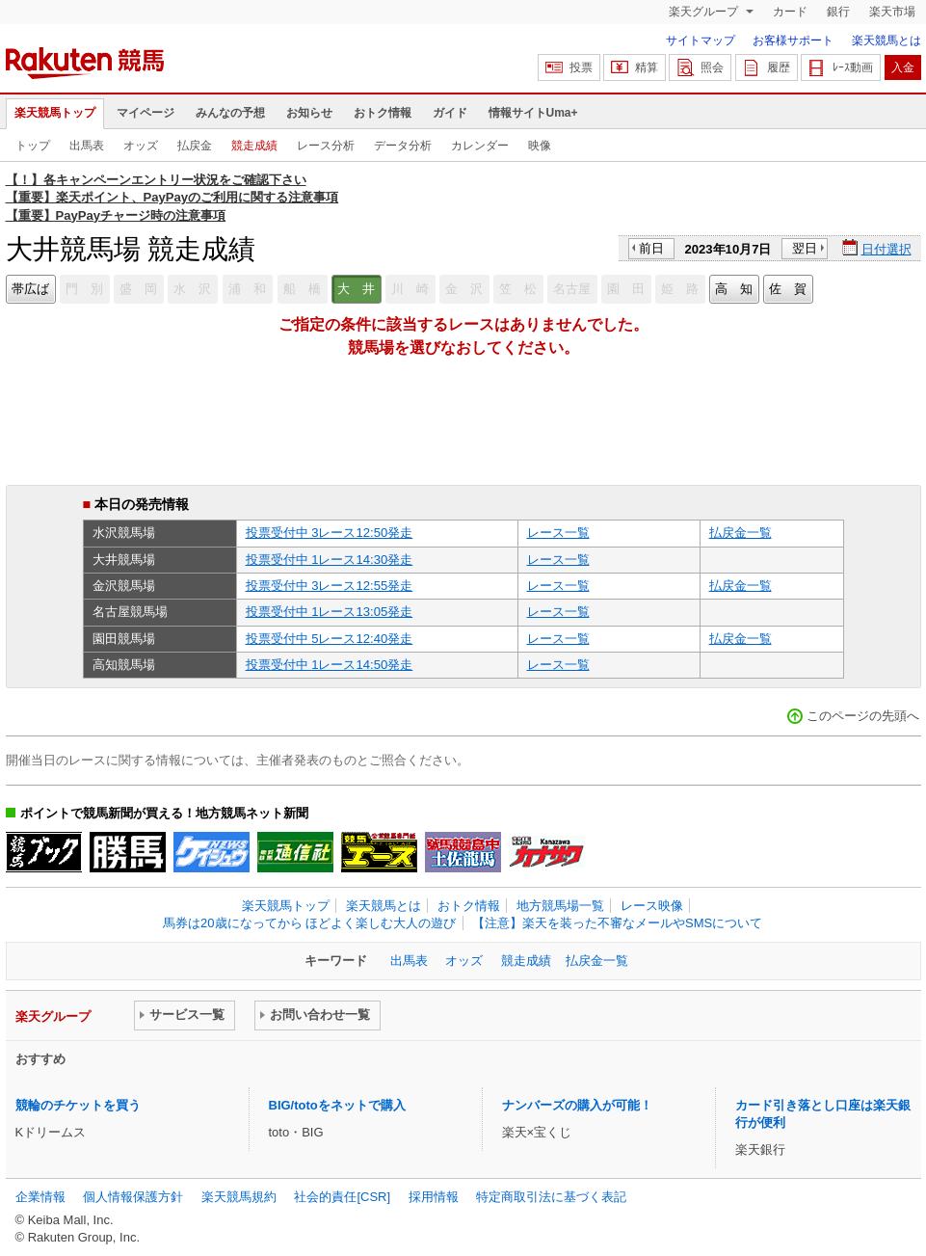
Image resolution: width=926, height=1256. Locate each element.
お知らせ (309, 113)
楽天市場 (892, 11)
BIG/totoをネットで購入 (337, 1105)
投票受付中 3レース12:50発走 (329, 532)
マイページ (145, 113)
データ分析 (403, 145)
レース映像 (652, 905)
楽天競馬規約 (239, 1196)
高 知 (734, 288)
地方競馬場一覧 (560, 905)
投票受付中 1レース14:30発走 (329, 559)
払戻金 (194, 145)
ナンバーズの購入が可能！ (577, 1105)
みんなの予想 (230, 113)
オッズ (140, 145)
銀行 (838, 11)
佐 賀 (788, 288)
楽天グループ (705, 11)
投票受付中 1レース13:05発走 (329, 611)
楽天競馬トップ (54, 113)
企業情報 (40, 1196)
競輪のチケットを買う (78, 1105)
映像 (539, 145)
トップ (32, 145)
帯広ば (30, 288)
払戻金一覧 (740, 532)
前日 (651, 248)
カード (790, 11)
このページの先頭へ (863, 715)
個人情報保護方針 (133, 1196)
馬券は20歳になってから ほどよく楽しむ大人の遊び (309, 923)
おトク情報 (382, 113)
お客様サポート (793, 40)
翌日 (804, 248)
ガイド (450, 113)
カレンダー (480, 145)
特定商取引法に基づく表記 (551, 1196)
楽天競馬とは (886, 40)
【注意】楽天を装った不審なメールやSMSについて (617, 923)
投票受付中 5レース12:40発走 (329, 638)
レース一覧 (558, 532)
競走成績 (254, 145)
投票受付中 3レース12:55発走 (329, 585)
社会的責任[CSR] (342, 1196)
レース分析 (326, 145)
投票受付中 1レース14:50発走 (329, 664)
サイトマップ (700, 40)
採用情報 (434, 1196)
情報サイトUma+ (533, 113)
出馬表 (86, 145)
